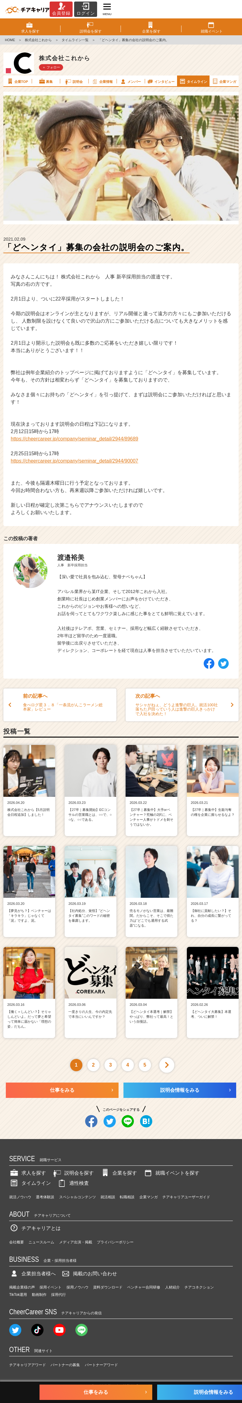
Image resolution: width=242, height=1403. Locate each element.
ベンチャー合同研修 (143, 1287)
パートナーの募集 (65, 1365)
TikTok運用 (18, 1295)
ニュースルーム (41, 1242)
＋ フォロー (51, 67)
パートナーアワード (101, 1365)
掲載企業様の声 (22, 1287)
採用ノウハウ (77, 1287)
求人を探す (27, 1173)
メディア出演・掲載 (75, 1242)
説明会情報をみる (179, 1090)
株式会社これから (38, 40)
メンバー (130, 81)
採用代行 (58, 1295)
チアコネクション (199, 1287)
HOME (10, 40)
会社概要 (16, 1242)
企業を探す (118, 1173)
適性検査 (73, 1183)
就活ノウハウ (20, 1197)
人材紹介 (172, 1287)
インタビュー (160, 81)
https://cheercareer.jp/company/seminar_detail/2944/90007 (74, 460)
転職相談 (127, 1197)
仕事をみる (62, 1090)
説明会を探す (73, 1173)
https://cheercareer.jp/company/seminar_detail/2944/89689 (74, 438)
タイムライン (193, 81)
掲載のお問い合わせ (89, 1273)
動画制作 (39, 1295)
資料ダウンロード (108, 1287)
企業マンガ (223, 81)
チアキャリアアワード (27, 1365)
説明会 (74, 81)
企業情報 (102, 81)
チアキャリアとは (35, 1228)
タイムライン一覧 (75, 40)
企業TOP (17, 81)
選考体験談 (45, 1197)
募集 (45, 81)
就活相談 (107, 1197)
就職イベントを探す (171, 1173)
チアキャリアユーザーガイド (186, 1197)
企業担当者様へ (32, 1273)
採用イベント (51, 1287)
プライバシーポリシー (115, 1242)
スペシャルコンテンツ (77, 1197)
